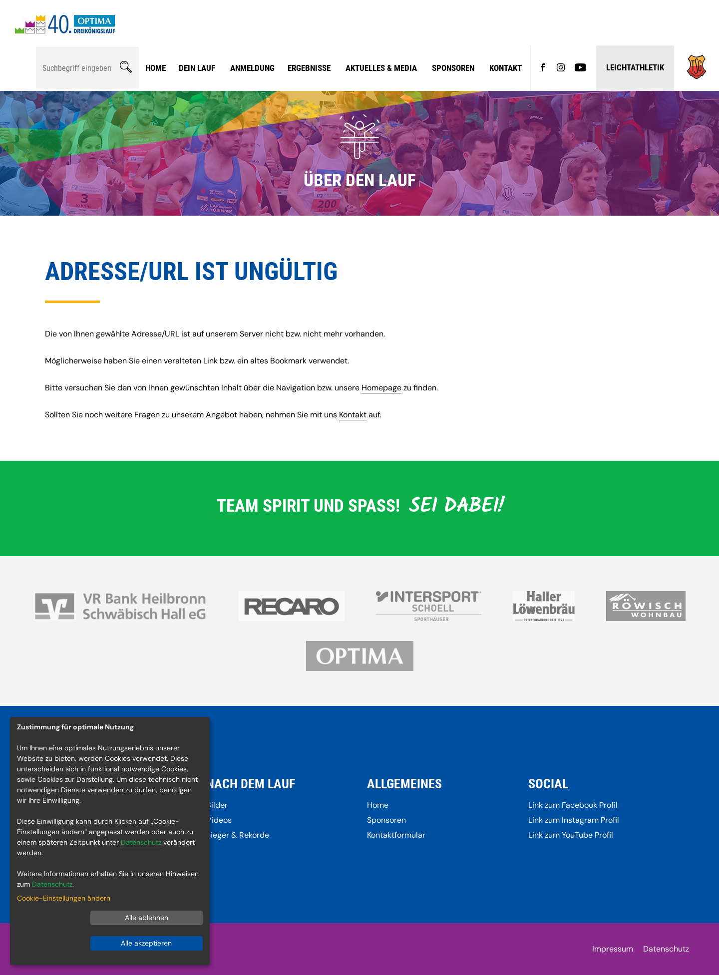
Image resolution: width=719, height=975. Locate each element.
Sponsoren (453, 68)
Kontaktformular (396, 835)
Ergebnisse (309, 68)
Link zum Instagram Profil (573, 820)
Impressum (612, 949)
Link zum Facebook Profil (573, 805)
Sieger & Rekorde (237, 835)
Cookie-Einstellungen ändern (63, 898)
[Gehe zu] (697, 76)
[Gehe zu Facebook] (543, 68)
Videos (219, 820)
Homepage (381, 387)
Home (155, 68)
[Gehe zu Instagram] (561, 68)
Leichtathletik (635, 67)
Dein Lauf (197, 68)
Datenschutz (666, 949)
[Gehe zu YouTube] (580, 68)
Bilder (217, 805)
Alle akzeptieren (146, 943)
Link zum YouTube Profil (570, 835)
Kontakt (505, 68)
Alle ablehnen (146, 917)
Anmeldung (252, 68)
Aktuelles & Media (381, 68)
